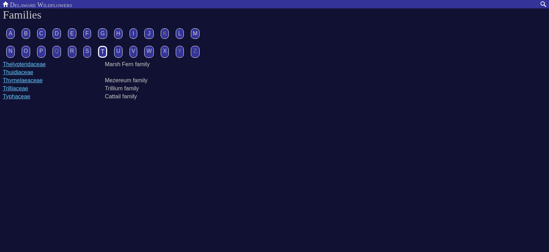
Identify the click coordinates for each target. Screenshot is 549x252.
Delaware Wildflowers (37, 4)
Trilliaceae (15, 88)
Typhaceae (16, 96)
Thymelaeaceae (23, 80)
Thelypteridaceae (24, 64)
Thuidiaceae (18, 72)
